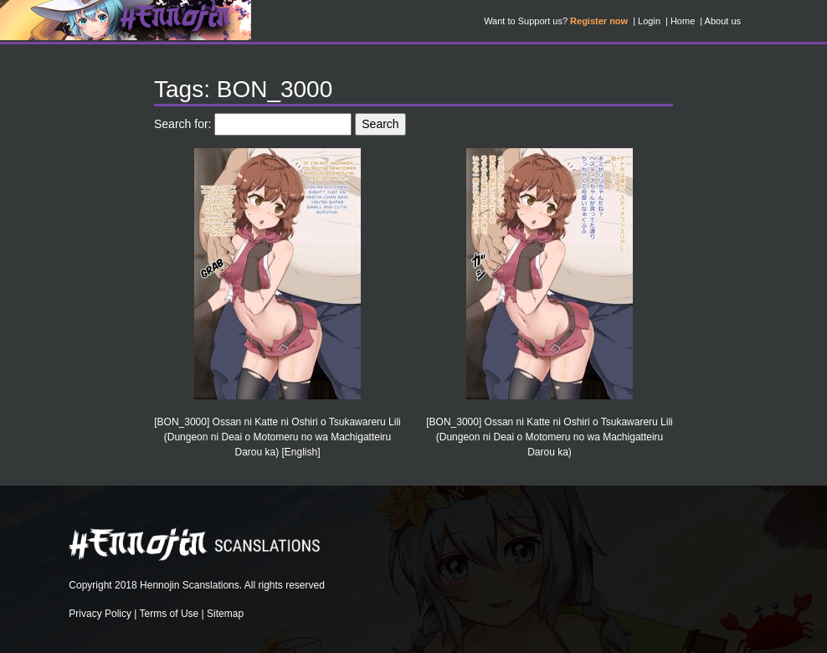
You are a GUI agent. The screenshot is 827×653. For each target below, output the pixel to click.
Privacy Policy (100, 614)
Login (649, 21)
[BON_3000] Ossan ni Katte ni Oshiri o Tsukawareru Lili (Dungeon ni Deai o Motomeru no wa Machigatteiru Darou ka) (549, 437)
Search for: (182, 124)
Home (682, 21)
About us (723, 21)
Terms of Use (169, 614)
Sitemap (225, 614)
